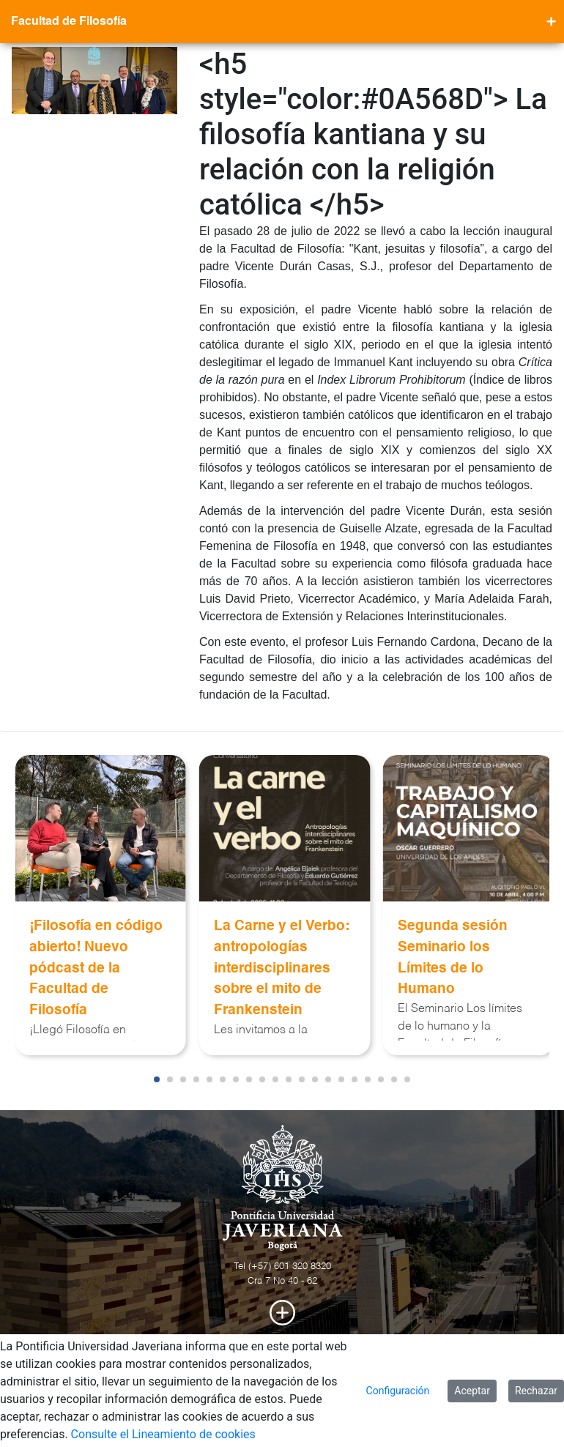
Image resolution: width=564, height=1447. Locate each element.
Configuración (398, 1390)
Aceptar (472, 1390)
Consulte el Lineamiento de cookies (163, 1434)
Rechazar (536, 1390)
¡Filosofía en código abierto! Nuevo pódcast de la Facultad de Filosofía (96, 968)
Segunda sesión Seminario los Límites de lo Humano (453, 957)
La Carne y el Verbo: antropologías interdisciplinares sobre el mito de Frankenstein (281, 968)
